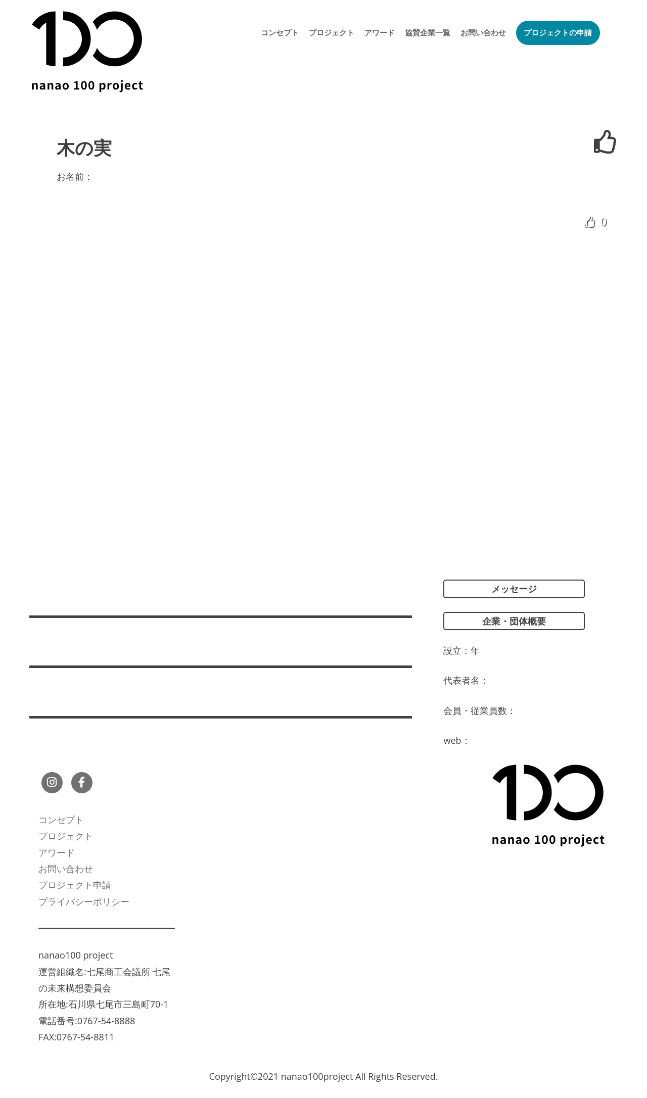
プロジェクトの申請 (558, 32)
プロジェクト (331, 32)
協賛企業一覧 (427, 32)
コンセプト (280, 32)
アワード (379, 32)
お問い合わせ (483, 32)
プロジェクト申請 (74, 885)
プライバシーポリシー (83, 901)
